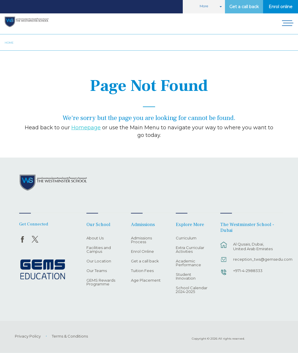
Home (9, 42)
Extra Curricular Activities (190, 250)
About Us (95, 238)
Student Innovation (186, 276)
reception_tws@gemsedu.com (255, 259)
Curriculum (186, 238)
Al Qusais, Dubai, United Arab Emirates (253, 246)
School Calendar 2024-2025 (191, 290)
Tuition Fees (142, 271)
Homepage (86, 127)
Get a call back (244, 6)
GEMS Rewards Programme (100, 282)
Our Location (98, 261)
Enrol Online (142, 252)
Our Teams (96, 271)
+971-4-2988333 (247, 270)
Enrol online (280, 6)
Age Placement (146, 280)
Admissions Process (141, 240)
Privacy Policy (28, 336)
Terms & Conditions (70, 336)
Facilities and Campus (98, 250)
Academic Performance (188, 263)
